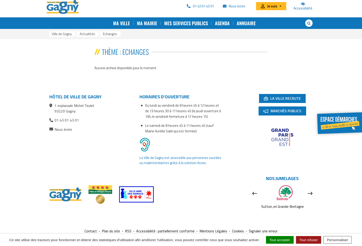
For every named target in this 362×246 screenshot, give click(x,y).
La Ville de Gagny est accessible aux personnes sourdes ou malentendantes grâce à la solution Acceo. (180, 160)
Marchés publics (284, 111)
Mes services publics (186, 23)
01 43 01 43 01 (64, 120)
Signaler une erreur (263, 231)
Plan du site (111, 231)
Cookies (238, 231)
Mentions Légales (213, 231)
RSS (128, 231)
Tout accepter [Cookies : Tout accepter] (279, 240)
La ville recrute (285, 99)
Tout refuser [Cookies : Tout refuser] (308, 240)
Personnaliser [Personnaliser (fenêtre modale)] (337, 240)
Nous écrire (60, 129)
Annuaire (246, 23)
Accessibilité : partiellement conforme (165, 231)
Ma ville (121, 23)
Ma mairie (147, 23)
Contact (90, 231)
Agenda (222, 23)
